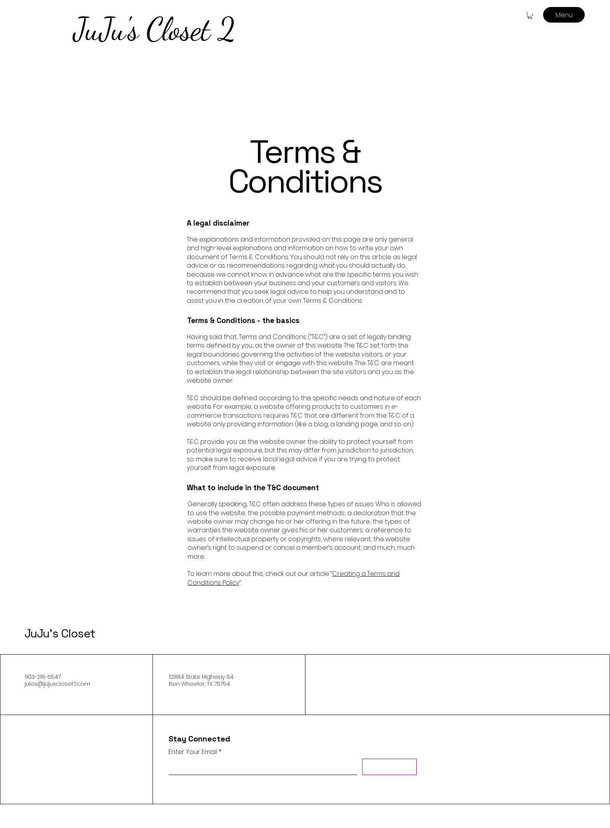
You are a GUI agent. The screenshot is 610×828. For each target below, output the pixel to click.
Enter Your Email (192, 752)
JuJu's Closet (60, 633)
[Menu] (564, 15)
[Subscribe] (389, 767)
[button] (530, 15)
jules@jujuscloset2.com (57, 684)
